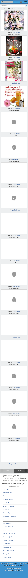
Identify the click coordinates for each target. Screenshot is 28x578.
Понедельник (16, 159)
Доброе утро (16, 32)
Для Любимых (7, 523)
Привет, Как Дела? (8, 526)
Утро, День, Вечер (8, 492)
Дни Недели (6, 496)
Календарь (6, 509)
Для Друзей (6, 520)
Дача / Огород (7, 557)
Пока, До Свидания (8, 554)
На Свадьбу (6, 543)
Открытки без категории (16, 464)
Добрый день (16, 83)
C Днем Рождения (8, 499)
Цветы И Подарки (8, 540)
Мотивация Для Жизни (9, 516)
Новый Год (6, 502)
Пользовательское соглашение (14, 570)
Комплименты (7, 547)
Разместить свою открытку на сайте (14, 565)
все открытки (7, 2)
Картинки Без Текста (9, 533)
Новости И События (8, 550)
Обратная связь (23, 563)
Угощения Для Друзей (9, 537)
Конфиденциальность (13, 568)
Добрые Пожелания (8, 506)
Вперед (20, 470)
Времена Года (7, 513)
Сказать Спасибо (8, 530)
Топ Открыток (7, 489)
